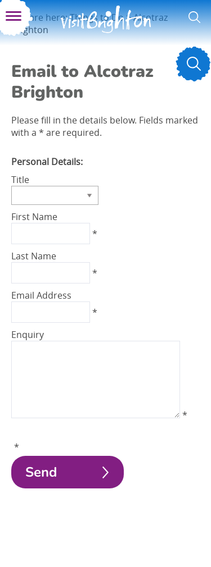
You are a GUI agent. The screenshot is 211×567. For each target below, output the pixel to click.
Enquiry (27, 334)
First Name (34, 217)
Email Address (41, 295)
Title (20, 179)
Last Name (33, 256)
